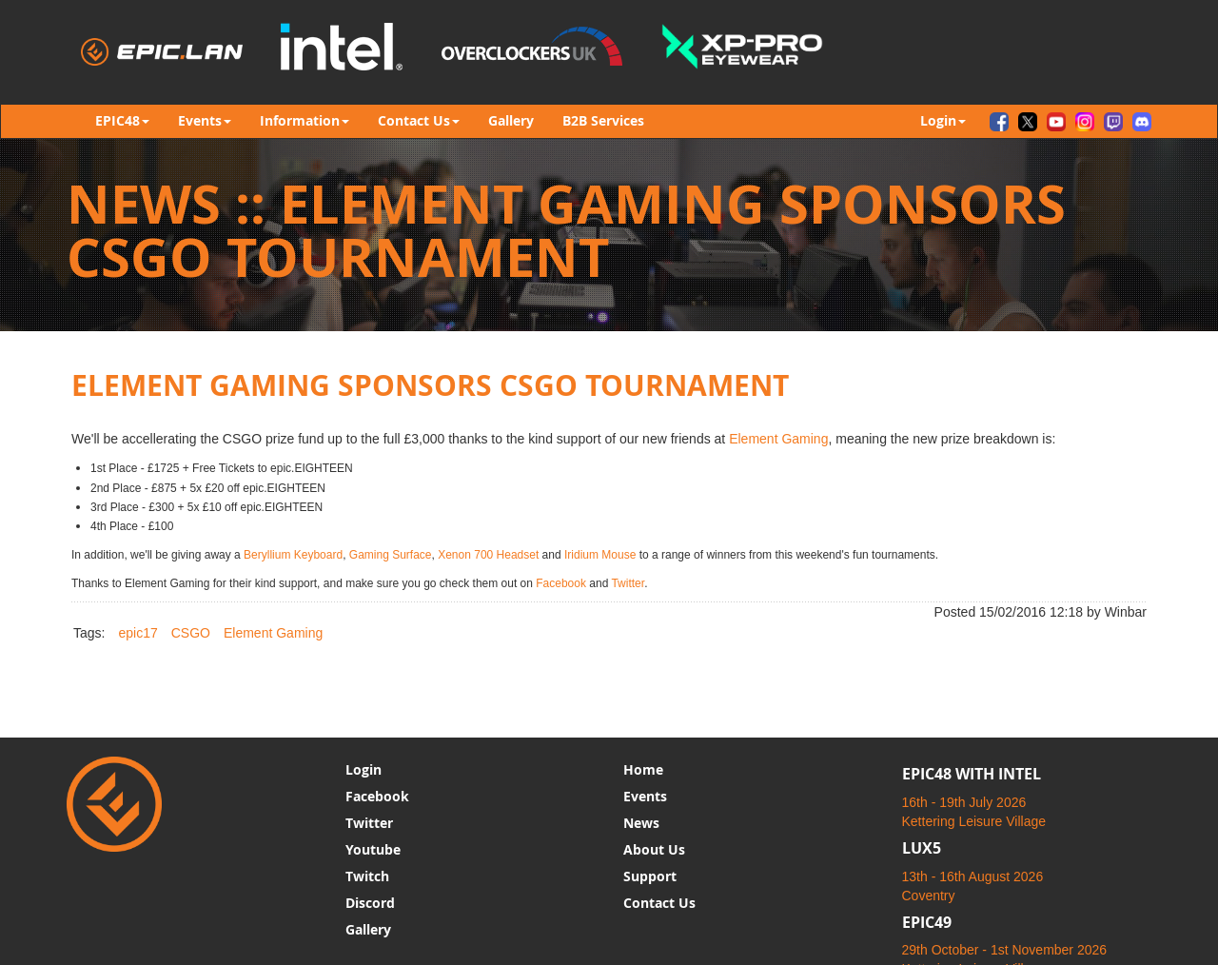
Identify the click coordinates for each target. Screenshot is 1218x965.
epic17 (137, 632)
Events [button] (204, 120)
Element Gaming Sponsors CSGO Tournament (430, 384)
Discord (370, 903)
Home (643, 769)
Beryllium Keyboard (293, 554)
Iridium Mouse (600, 554)
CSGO (190, 632)
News (641, 823)
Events (645, 796)
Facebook (561, 583)
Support (650, 876)
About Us (654, 849)
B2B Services (603, 120)
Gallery (511, 120)
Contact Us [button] (419, 120)
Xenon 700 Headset (488, 554)
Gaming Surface (390, 554)
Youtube (373, 849)
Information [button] (304, 120)
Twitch (367, 876)
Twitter (627, 583)
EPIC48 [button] (122, 120)
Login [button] (943, 120)
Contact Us (659, 903)
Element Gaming (778, 438)
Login (363, 769)
